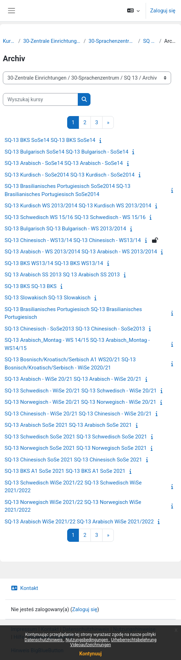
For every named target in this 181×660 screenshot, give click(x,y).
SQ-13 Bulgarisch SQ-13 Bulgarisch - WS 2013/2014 (65, 228)
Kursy (9, 41)
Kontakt (24, 588)
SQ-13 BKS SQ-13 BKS (31, 286)
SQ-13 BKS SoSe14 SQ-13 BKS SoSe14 (50, 140)
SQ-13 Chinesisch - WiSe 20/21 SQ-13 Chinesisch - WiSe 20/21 (78, 414)
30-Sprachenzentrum (112, 41)
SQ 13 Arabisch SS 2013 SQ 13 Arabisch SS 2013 (62, 274)
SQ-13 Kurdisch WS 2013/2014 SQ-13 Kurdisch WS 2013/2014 (78, 205)
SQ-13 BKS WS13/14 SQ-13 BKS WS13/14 (54, 263)
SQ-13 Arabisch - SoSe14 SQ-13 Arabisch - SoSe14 (64, 163)
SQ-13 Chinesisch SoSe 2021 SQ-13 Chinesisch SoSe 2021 (73, 460)
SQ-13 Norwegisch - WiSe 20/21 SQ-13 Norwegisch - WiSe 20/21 (80, 402)
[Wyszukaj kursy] (40, 99)
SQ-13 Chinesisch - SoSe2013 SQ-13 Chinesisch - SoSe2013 (75, 329)
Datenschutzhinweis (44, 639)
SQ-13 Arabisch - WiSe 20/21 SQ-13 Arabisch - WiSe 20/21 (73, 379)
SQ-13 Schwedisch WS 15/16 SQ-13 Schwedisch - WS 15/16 (75, 217)
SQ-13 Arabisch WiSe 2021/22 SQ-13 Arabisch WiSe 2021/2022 (79, 521)
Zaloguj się (162, 10)
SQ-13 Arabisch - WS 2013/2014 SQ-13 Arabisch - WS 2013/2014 (81, 251)
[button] (133, 10)
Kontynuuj (90, 653)
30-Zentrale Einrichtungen (52, 41)
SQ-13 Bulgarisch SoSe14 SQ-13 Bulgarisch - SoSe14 (66, 152)
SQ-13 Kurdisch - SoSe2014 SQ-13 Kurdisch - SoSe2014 (70, 175)
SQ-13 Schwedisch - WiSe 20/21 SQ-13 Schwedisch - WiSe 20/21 (81, 391)
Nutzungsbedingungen (87, 639)
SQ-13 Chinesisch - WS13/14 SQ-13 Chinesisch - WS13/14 (73, 240)
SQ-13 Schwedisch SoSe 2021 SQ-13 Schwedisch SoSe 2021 (76, 437)
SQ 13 (150, 41)
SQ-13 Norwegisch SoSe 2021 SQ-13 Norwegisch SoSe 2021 (76, 448)
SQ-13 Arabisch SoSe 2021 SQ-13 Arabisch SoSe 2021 (68, 425)
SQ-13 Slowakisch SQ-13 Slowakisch (47, 297)
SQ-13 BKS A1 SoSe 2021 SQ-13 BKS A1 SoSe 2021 (65, 471)
